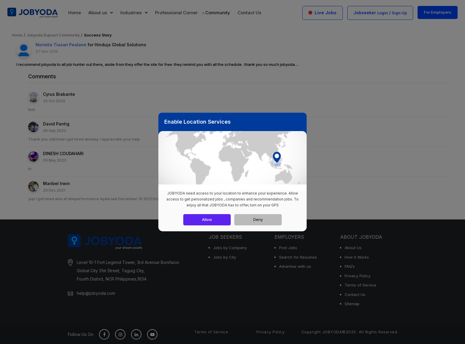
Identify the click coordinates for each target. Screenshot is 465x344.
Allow (207, 219)
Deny (258, 219)
